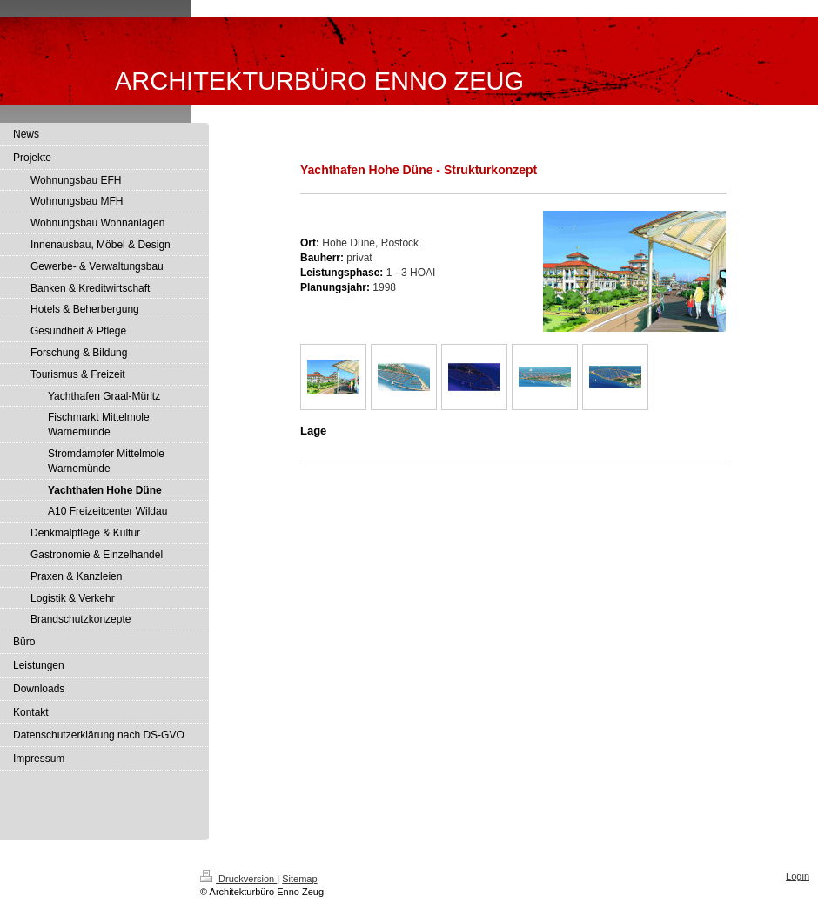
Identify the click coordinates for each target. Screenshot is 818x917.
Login (797, 876)
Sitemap (299, 878)
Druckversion (238, 878)
